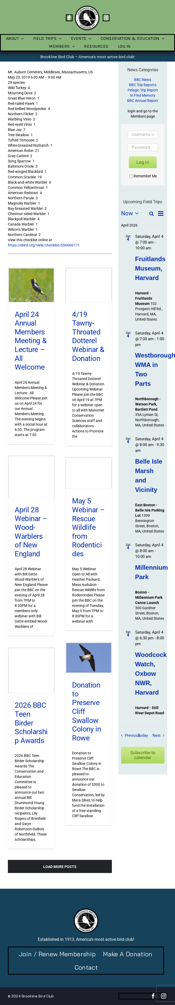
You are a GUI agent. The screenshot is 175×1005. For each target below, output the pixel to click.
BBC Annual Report (142, 100)
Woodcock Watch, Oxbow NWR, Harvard (151, 673)
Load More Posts (59, 867)
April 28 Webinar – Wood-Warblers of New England (31, 532)
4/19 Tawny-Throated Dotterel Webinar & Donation (88, 336)
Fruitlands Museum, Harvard (150, 268)
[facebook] (69, 17)
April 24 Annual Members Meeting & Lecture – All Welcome (30, 341)
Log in (142, 162)
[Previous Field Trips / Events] (129, 735)
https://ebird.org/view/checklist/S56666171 (44, 245)
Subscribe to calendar (142, 755)
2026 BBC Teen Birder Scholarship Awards (31, 723)
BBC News (142, 80)
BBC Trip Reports (142, 85)
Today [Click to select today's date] (143, 735)
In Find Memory (142, 95)
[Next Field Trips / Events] (159, 735)
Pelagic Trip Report (143, 90)
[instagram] (106, 17)
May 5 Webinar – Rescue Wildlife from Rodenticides (88, 527)
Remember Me (143, 176)
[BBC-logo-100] (87, 6)
